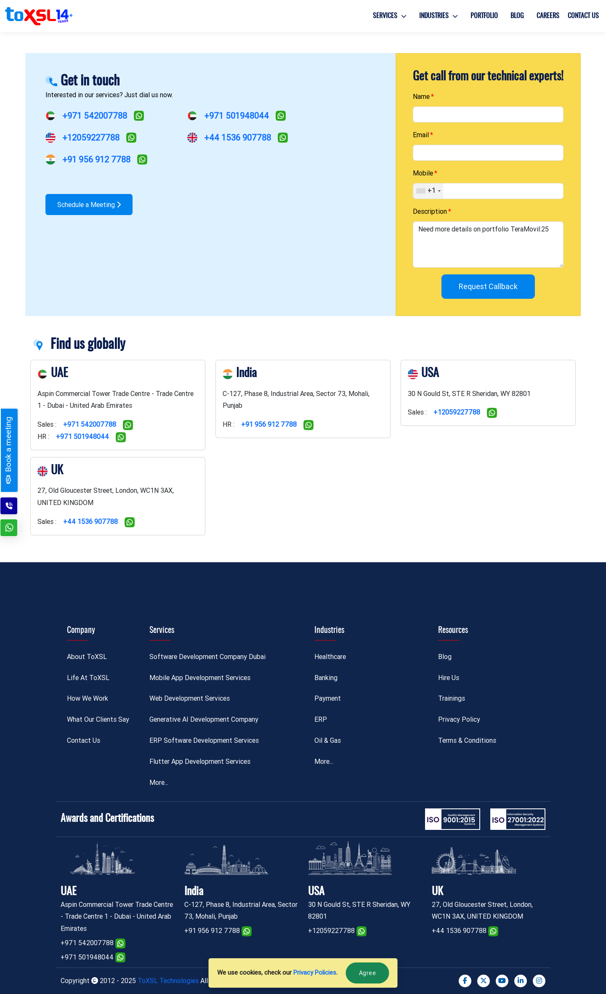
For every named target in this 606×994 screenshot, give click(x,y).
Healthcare (330, 657)
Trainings (451, 698)
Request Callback (488, 286)
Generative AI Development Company (203, 719)
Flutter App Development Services (199, 761)
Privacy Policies (314, 972)
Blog (517, 16)
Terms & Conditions (467, 740)
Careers (548, 16)
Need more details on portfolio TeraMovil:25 (488, 244)
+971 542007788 (94, 116)
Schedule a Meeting (89, 205)
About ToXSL (87, 657)
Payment (327, 698)
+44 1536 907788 (237, 138)
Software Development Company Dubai (207, 657)
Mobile (423, 173)
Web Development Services (189, 698)
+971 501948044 (236, 116)
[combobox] (428, 191)
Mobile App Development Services (199, 678)
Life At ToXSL (88, 678)
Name (421, 97)
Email (421, 135)
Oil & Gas (327, 740)
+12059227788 (91, 138)
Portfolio (484, 16)
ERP (320, 719)
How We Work (87, 698)
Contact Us (583, 16)
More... (158, 783)
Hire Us (448, 678)
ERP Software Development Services (204, 740)
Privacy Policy (459, 719)
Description (430, 211)
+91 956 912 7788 (96, 159)
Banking (326, 678)
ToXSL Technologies (169, 981)
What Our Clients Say (98, 719)
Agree (367, 973)
